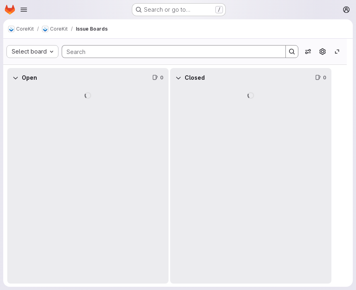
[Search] (170, 51)
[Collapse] (15, 78)
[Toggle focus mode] (337, 51)
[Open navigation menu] (23, 9)
